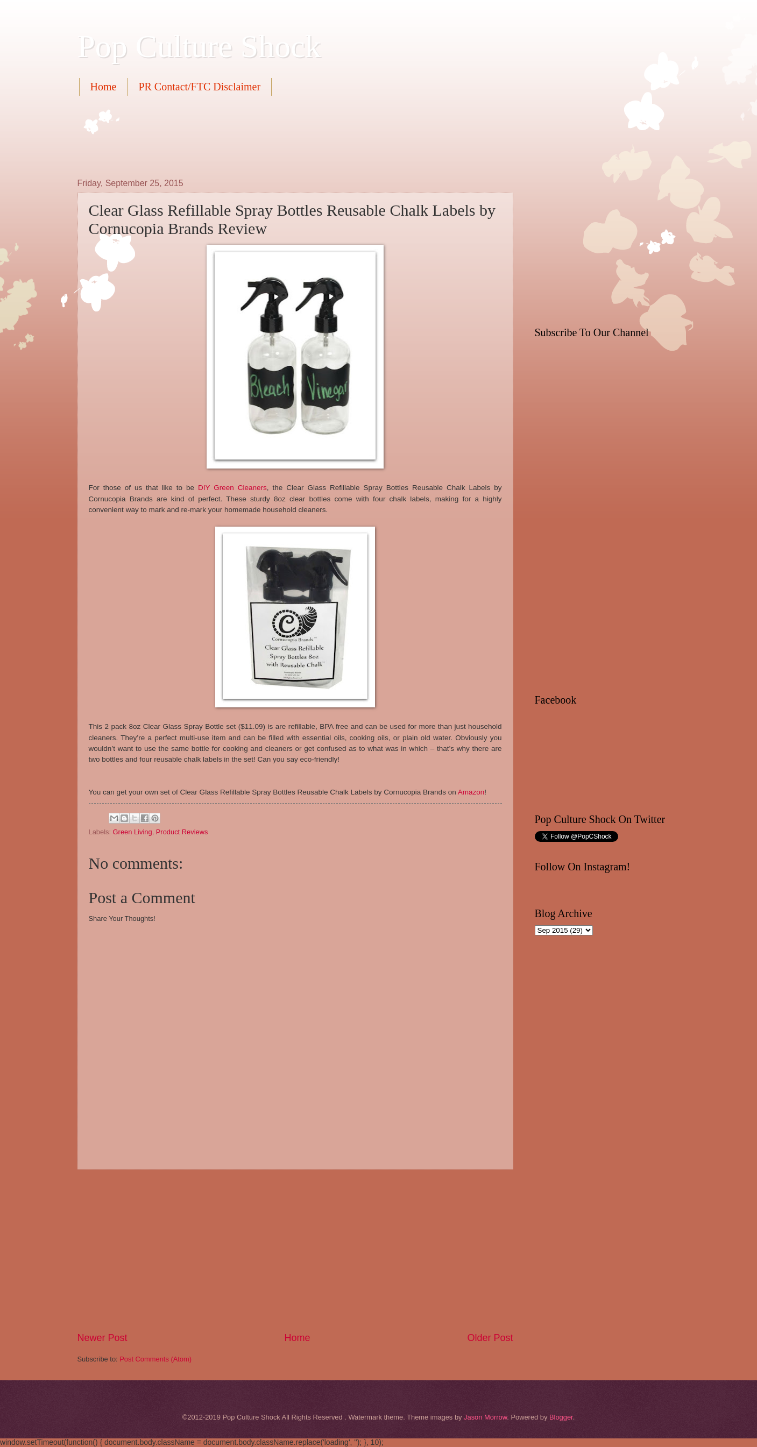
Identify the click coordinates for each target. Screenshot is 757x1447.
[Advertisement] (273, 135)
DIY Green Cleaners (232, 488)
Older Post (490, 1337)
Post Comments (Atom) (155, 1359)
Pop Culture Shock (199, 46)
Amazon (471, 792)
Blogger (561, 1417)
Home (103, 87)
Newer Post (102, 1337)
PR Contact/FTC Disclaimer (199, 87)
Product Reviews (182, 832)
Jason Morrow (485, 1417)
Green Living (132, 832)
